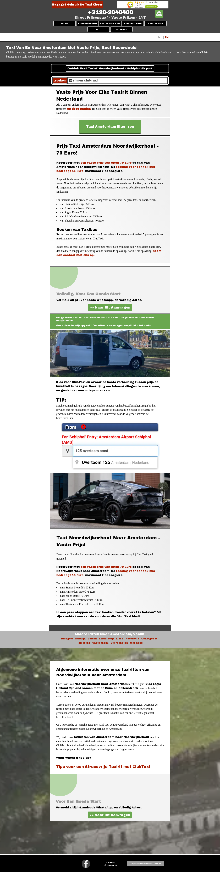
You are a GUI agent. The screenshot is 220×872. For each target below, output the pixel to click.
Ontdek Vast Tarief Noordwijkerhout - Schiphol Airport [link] (110, 68)
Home (64, 23)
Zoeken (60, 80)
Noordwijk (132, 638)
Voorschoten (119, 643)
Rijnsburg (84, 643)
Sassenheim (100, 643)
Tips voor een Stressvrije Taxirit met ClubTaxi (103, 767)
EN (167, 37)
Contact (121, 29)
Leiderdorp (106, 638)
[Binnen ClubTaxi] (117, 81)
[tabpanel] (110, 12)
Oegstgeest (149, 638)
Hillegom (67, 638)
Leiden (92, 638)
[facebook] (86, 864)
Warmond (136, 643)
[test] (110, 127)
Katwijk (80, 638)
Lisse (119, 638)
